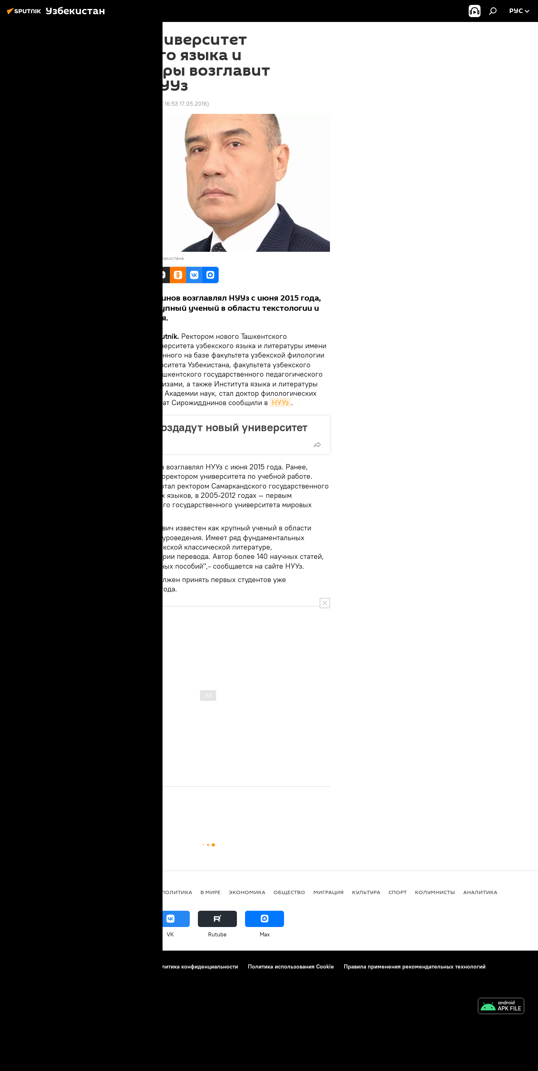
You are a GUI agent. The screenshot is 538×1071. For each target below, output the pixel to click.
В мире (210, 892)
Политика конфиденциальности (196, 966)
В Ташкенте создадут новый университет (201, 427)
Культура (366, 892)
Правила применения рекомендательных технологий (415, 966)
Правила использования (113, 966)
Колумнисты (435, 892)
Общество (101, 809)
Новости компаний (34, 977)
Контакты (58, 966)
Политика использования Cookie (291, 966)
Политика (176, 892)
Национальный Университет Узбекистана (137, 258)
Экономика (247, 892)
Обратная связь (121, 977)
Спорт (397, 892)
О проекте (23, 966)
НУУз (280, 402)
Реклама (80, 977)
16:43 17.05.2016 (107, 103)
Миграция (328, 892)
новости (139, 892)
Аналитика (480, 892)
